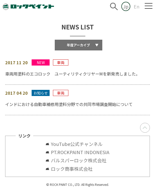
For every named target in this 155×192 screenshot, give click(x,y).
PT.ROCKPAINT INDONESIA (80, 152)
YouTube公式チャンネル (79, 144)
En (137, 6)
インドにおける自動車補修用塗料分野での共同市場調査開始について (69, 104)
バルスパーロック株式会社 (78, 160)
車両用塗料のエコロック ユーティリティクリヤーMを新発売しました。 (72, 74)
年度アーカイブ (82, 44)
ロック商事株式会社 (72, 169)
